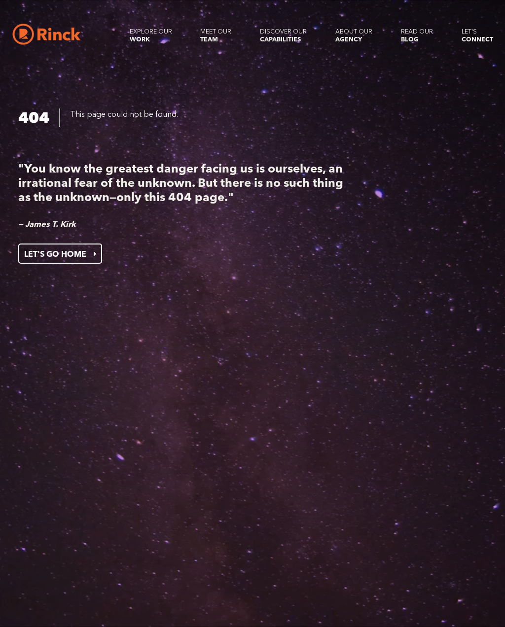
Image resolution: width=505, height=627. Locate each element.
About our (353, 35)
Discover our (283, 35)
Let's (477, 35)
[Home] (46, 34)
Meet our (215, 35)
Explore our (151, 35)
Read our (417, 35)
